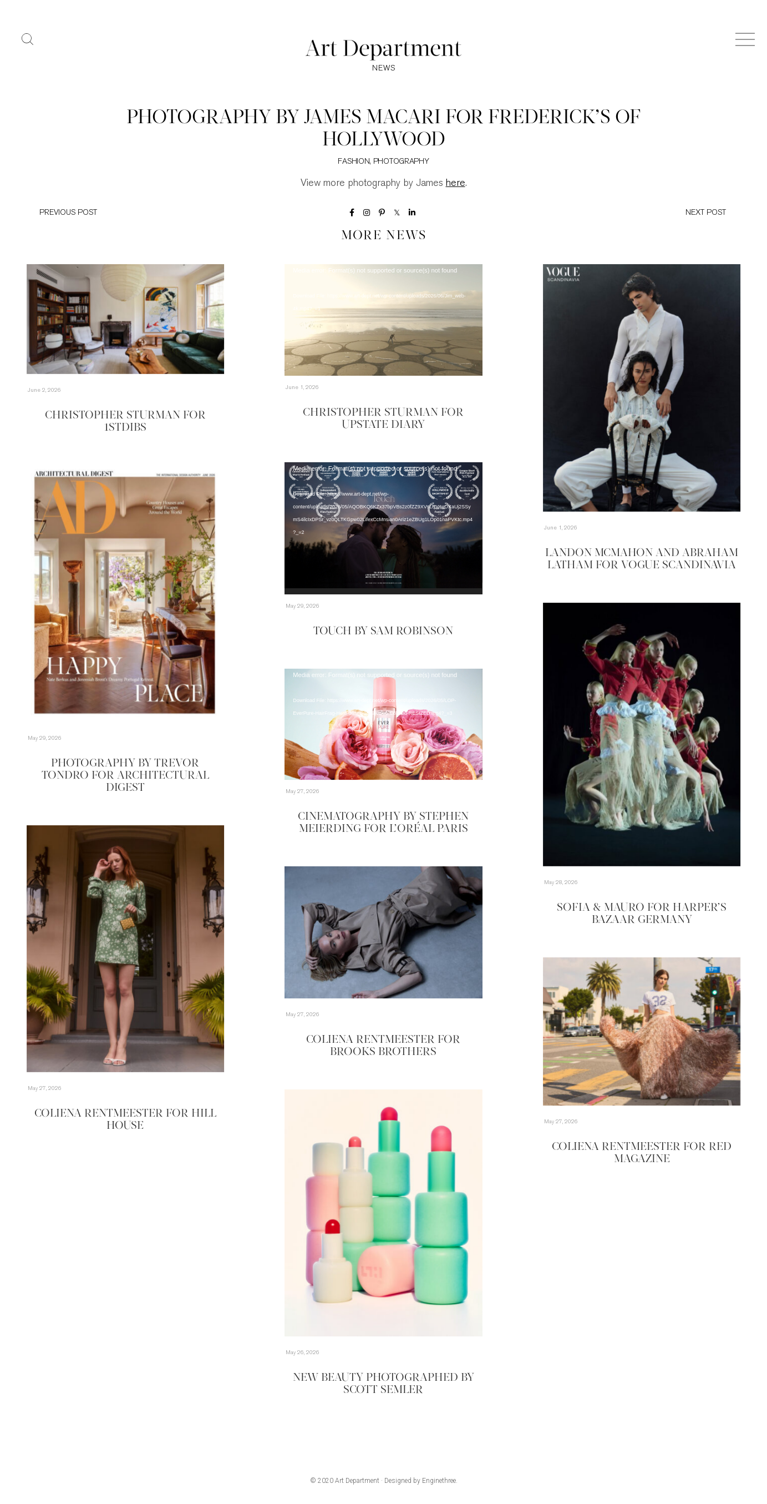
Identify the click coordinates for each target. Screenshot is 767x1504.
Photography (401, 162)
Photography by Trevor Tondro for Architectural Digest (125, 776)
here (455, 183)
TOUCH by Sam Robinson (383, 631)
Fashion (353, 162)
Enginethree (439, 1481)
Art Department (357, 1481)
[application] (383, 320)
